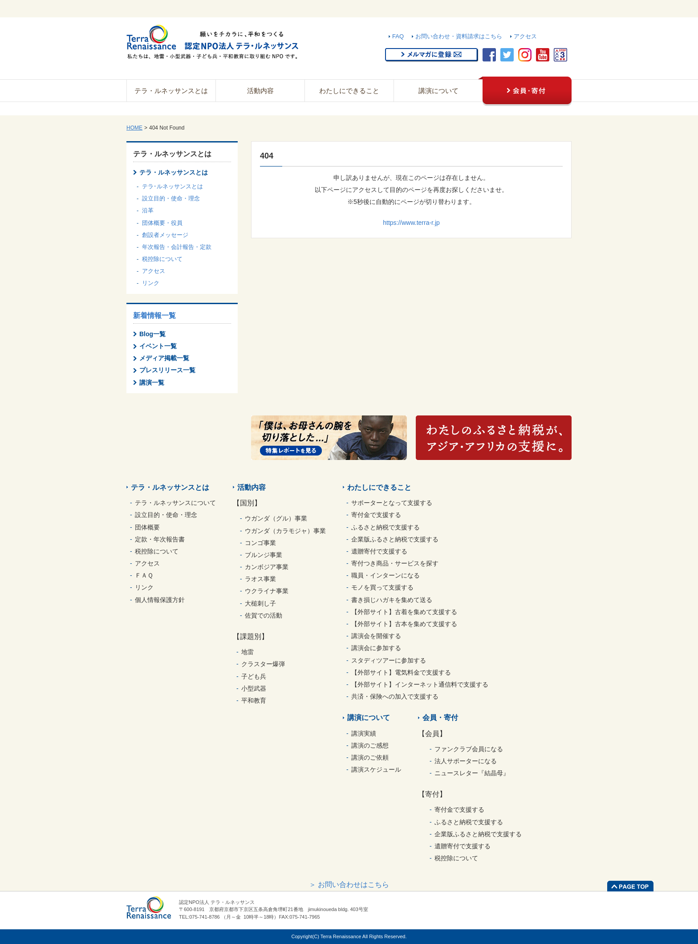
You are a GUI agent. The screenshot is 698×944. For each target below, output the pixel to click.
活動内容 (260, 90)
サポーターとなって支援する (391, 502)
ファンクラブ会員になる (468, 749)
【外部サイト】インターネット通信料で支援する (419, 684)
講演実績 (363, 733)
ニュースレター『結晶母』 (471, 773)
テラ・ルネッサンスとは (171, 90)
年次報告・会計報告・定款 (176, 247)
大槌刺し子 (260, 603)
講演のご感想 (370, 745)
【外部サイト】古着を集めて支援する (404, 611)
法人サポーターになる (465, 761)
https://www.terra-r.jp (411, 222)
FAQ (398, 36)
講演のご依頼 (370, 757)
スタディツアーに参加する (388, 660)
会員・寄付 (440, 717)
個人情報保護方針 (160, 599)
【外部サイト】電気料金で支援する (401, 672)
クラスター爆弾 (263, 663)
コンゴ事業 (260, 542)
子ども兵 (253, 676)
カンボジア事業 (266, 566)
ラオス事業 (260, 578)
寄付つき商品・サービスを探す (394, 563)
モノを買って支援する (382, 587)
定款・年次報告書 (160, 539)
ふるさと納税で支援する (385, 527)
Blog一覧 (152, 334)
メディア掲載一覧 (164, 358)
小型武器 (253, 688)
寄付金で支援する (376, 514)
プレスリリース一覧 (167, 370)
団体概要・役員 (162, 223)
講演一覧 (151, 382)
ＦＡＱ (144, 575)
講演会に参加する (376, 647)
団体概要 (147, 527)
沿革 (148, 210)
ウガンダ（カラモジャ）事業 (285, 530)
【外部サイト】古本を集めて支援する (404, 623)
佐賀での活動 (263, 615)
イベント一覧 (158, 346)
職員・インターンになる (385, 575)
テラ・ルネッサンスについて (175, 502)
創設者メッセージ (165, 235)
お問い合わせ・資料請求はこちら (458, 36)
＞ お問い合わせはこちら (349, 884)
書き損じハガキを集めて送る (391, 599)
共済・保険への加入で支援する (394, 696)
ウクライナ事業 (266, 590)
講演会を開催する (376, 635)
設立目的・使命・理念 (171, 198)
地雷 (247, 651)
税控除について (162, 259)
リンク (150, 283)
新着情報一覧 (154, 315)
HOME (134, 128)
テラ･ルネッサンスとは (172, 186)
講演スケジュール (376, 769)
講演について (438, 90)
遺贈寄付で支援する (379, 551)
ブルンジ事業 (263, 554)
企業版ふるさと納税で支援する (394, 539)
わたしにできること (349, 90)
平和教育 (253, 700)
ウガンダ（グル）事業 (276, 518)
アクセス (525, 36)
